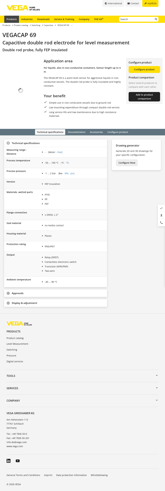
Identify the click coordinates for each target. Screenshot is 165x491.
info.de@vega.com (17, 438)
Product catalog (15, 334)
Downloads (43, 19)
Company (84, 19)
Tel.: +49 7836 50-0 (17, 430)
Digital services (15, 357)
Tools (11, 372)
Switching (12, 346)
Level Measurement (17, 340)
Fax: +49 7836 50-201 (18, 434)
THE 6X (98, 19)
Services (12, 384)
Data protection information (71, 471)
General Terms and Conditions (23, 471)
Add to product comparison (144, 96)
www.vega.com (15, 442)
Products (12, 19)
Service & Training (64, 19)
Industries (27, 19)
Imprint (48, 471)
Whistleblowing (99, 471)
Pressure (11, 351)
